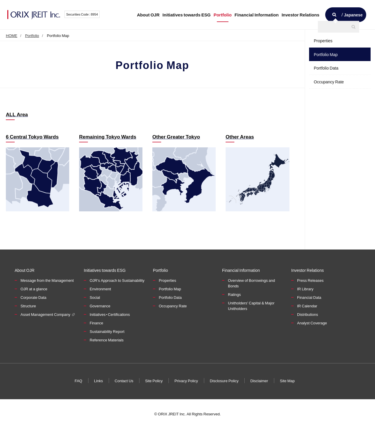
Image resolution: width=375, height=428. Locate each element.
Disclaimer (259, 380)
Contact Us (124, 380)
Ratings (234, 294)
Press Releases (310, 280)
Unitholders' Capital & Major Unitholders (251, 305)
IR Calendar (307, 306)
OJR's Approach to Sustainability (117, 280)
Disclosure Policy (224, 380)
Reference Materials (107, 340)
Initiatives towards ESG (187, 14)
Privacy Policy (186, 380)
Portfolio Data (326, 68)
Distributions (307, 314)
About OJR (148, 14)
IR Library (305, 288)
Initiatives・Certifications (110, 314)
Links (98, 380)
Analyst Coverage (312, 323)
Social (95, 297)
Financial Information (257, 14)
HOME (11, 35)
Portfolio (223, 14)
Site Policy (154, 380)
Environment (100, 288)
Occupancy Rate (329, 82)
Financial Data (309, 297)
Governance (100, 306)
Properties (323, 40)
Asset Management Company (45, 314)
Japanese (353, 15)
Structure (28, 306)
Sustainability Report (107, 331)
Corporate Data (33, 297)
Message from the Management (47, 280)
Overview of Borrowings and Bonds (251, 283)
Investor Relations (300, 14)
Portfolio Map (326, 54)
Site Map (287, 380)
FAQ (78, 380)
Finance (96, 323)
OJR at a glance (34, 288)
